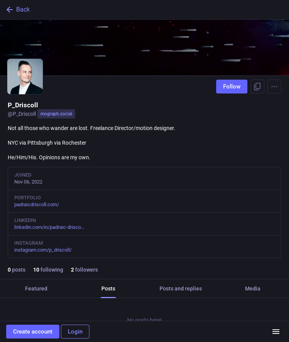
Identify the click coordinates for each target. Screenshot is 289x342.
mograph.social (56, 114)
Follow (231, 86)
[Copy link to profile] (257, 86)
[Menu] (274, 86)
